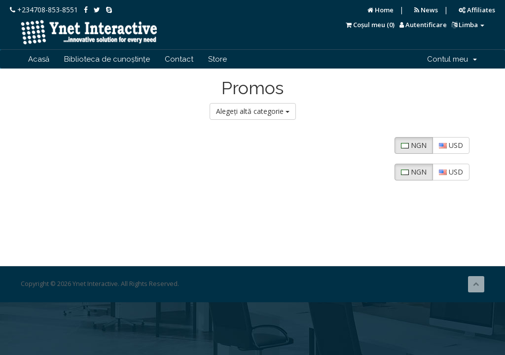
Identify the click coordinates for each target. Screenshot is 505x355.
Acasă (38, 59)
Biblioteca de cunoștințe (107, 59)
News (426, 9)
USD (451, 145)
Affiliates (477, 9)
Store (217, 59)
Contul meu (452, 59)
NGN (414, 145)
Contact (179, 59)
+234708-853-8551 (44, 9)
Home (380, 9)
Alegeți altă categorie (252, 111)
